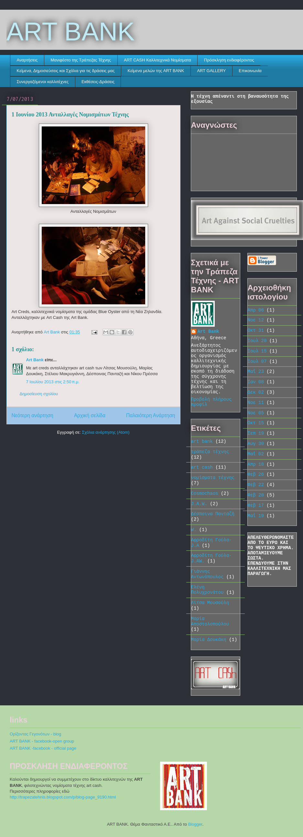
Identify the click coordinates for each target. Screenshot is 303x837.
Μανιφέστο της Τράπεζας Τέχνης (81, 60)
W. (194, 529)
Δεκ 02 (256, 392)
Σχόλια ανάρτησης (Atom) (105, 432)
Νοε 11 (256, 402)
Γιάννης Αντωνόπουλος (207, 574)
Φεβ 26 (256, 474)
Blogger (195, 824)
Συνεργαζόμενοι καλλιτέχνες (43, 81)
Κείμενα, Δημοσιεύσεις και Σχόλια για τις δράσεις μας (66, 70)
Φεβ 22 (256, 484)
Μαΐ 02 (256, 454)
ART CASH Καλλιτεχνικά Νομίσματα (157, 60)
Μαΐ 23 (256, 371)
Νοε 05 (256, 413)
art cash (202, 467)
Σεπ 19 (256, 433)
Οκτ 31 (256, 330)
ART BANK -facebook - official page (43, 748)
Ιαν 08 (256, 382)
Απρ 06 (256, 310)
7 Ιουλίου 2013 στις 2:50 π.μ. (53, 381)
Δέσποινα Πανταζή (212, 513)
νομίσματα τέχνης (212, 477)
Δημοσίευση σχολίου (39, 393)
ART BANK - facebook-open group (42, 741)
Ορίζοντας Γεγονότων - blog (35, 734)
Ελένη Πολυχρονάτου (207, 590)
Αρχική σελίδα (89, 415)
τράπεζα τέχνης (210, 451)
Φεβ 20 (256, 495)
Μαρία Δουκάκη (208, 639)
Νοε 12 (256, 320)
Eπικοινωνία (250, 70)
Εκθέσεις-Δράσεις (97, 81)
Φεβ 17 (256, 505)
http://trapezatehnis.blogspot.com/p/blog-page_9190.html (63, 797)
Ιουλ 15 (257, 351)
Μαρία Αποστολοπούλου (210, 621)
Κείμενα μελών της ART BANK (155, 70)
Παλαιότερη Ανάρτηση (150, 415)
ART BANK (70, 31)
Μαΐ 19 (256, 515)
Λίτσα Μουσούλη (210, 602)
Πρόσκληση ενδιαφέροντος (229, 60)
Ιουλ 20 (257, 340)
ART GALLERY (211, 70)
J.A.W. (199, 503)
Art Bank (35, 359)
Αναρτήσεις (27, 60)
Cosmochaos (204, 493)
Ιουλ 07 (257, 361)
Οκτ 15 (256, 423)
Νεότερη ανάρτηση (32, 415)
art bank (202, 441)
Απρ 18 (256, 464)
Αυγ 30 (256, 443)
